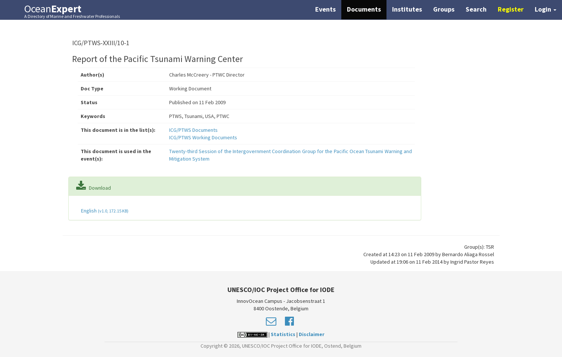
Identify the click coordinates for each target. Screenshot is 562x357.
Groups (443, 9)
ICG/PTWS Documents (193, 130)
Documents (364, 9)
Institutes (407, 9)
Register (511, 9)
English (104, 210)
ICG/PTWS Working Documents (203, 137)
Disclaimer (312, 334)
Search (476, 9)
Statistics (283, 334)
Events (325, 9)
